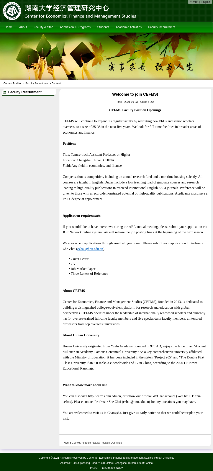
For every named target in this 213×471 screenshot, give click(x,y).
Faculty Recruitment (161, 27)
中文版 (194, 1)
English (206, 1)
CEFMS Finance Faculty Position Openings (97, 442)
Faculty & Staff (43, 27)
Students (103, 27)
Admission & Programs (75, 27)
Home (9, 27)
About (23, 27)
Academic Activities (129, 27)
